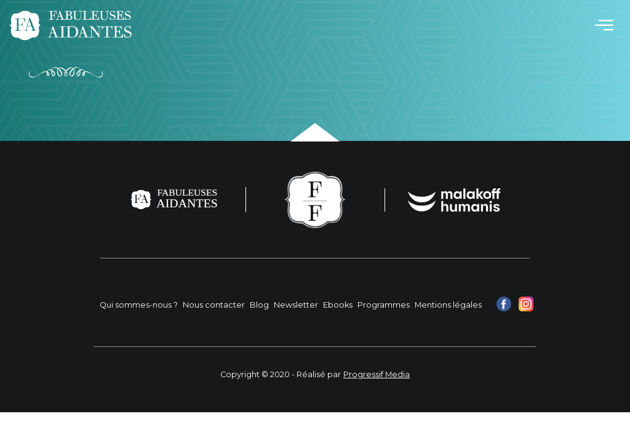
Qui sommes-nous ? (139, 304)
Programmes (383, 304)
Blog (259, 304)
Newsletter (296, 304)
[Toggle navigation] (604, 25)
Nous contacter (214, 304)
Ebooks (338, 304)
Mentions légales (448, 304)
